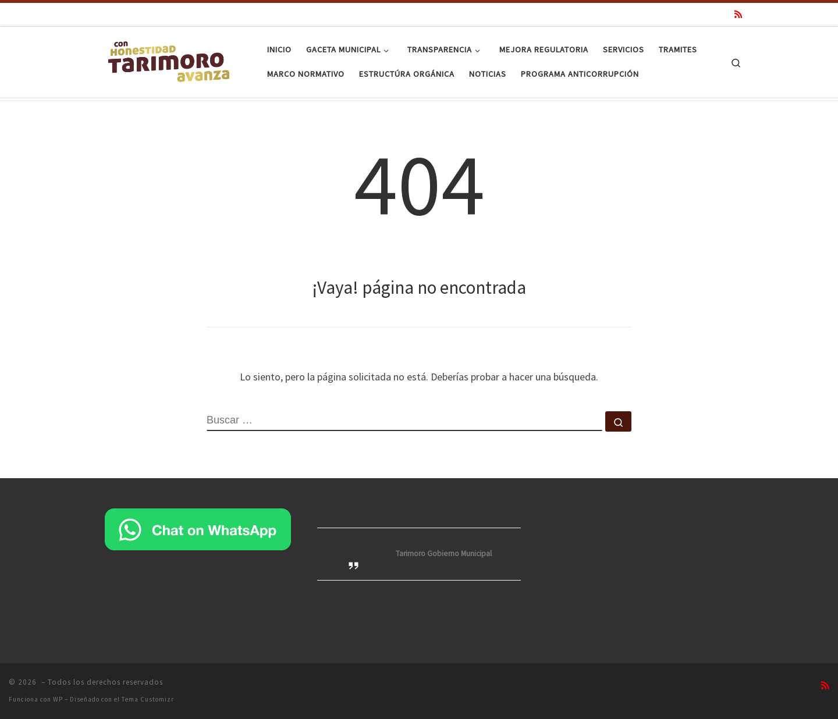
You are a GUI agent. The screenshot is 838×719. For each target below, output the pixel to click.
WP (58, 699)
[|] (169, 60)
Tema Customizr (148, 699)
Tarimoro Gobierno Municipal (444, 553)
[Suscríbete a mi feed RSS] (738, 14)
